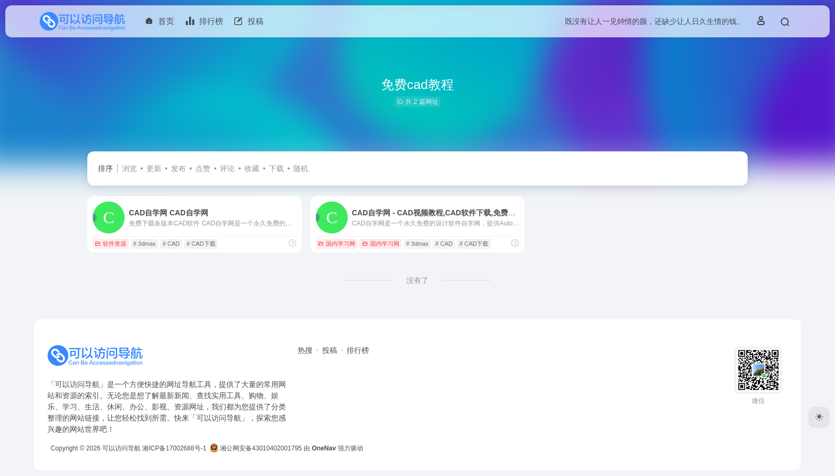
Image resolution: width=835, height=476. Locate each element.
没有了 (417, 280)
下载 (276, 168)
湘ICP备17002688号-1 (174, 448)
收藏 (251, 168)
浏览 (129, 168)
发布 (178, 168)
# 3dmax (144, 243)
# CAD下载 (200, 243)
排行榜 (358, 350)
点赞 (202, 168)
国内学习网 (336, 243)
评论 (227, 168)
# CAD (170, 243)
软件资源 (110, 243)
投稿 (329, 350)
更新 (153, 168)
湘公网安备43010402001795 (256, 448)
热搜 (305, 350)
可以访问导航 (121, 448)
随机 (300, 168)
